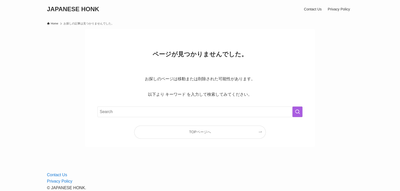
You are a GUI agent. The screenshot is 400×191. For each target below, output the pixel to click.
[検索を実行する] (297, 111)
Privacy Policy (59, 181)
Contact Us (57, 175)
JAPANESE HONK (73, 9)
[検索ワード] (200, 111)
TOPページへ (200, 132)
